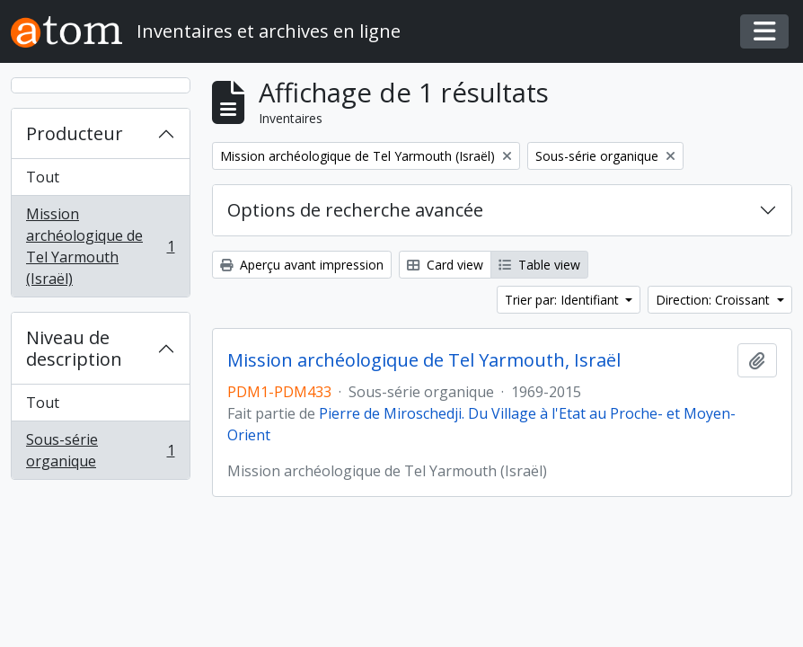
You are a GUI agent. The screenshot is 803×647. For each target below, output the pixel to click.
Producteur (74, 133)
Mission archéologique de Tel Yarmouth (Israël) (100, 246)
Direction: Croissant (714, 299)
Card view (445, 264)
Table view (539, 264)
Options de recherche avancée (355, 210)
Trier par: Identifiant (563, 299)
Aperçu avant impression (302, 264)
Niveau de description (74, 348)
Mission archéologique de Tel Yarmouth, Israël (424, 360)
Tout (42, 177)
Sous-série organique (100, 450)
